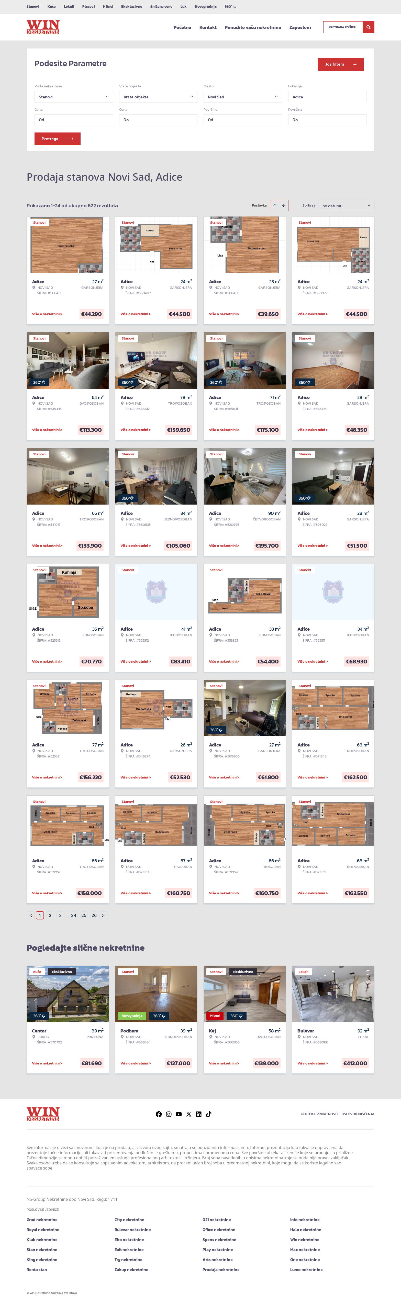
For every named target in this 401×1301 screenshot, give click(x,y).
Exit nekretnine (129, 1248)
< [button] (30, 913)
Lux (184, 6)
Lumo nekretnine (306, 1268)
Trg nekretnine (128, 1258)
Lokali (69, 6)
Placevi (88, 6)
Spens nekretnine (219, 1238)
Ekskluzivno (131, 6)
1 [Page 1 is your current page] (40, 913)
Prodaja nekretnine (221, 1268)
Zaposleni (300, 27)
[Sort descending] (283, 203)
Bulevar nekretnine (133, 1228)
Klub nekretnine (42, 1238)
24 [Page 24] (73, 913)
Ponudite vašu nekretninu (253, 27)
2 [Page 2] (50, 913)
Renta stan (37, 1268)
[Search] (368, 27)
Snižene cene (161, 6)
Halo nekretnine (305, 1228)
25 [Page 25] (83, 913)
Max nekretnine (305, 1248)
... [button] (67, 913)
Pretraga (57, 137)
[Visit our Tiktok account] (209, 1112)
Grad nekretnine (42, 1218)
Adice (298, 95)
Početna (182, 27)
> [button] (103, 913)
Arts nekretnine (218, 1258)
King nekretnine (42, 1258)
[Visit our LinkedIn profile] (199, 1112)
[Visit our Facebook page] (159, 1112)
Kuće (52, 6)
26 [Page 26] (94, 913)
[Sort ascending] (275, 203)
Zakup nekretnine (131, 1268)
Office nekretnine (219, 1228)
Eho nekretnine (129, 1238)
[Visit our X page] (189, 1112)
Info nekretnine (305, 1218)
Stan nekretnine (42, 1248)
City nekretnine (129, 1218)
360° (230, 6)
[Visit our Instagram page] (169, 1112)
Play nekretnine (218, 1248)
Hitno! (108, 6)
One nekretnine (305, 1258)
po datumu (332, 204)
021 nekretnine (217, 1218)
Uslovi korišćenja (358, 1112)
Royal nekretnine (43, 1228)
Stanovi (33, 6)
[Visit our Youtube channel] (179, 1112)
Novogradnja (206, 6)
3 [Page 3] (60, 913)
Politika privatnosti (319, 1112)
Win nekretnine (304, 1238)
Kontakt (208, 27)
